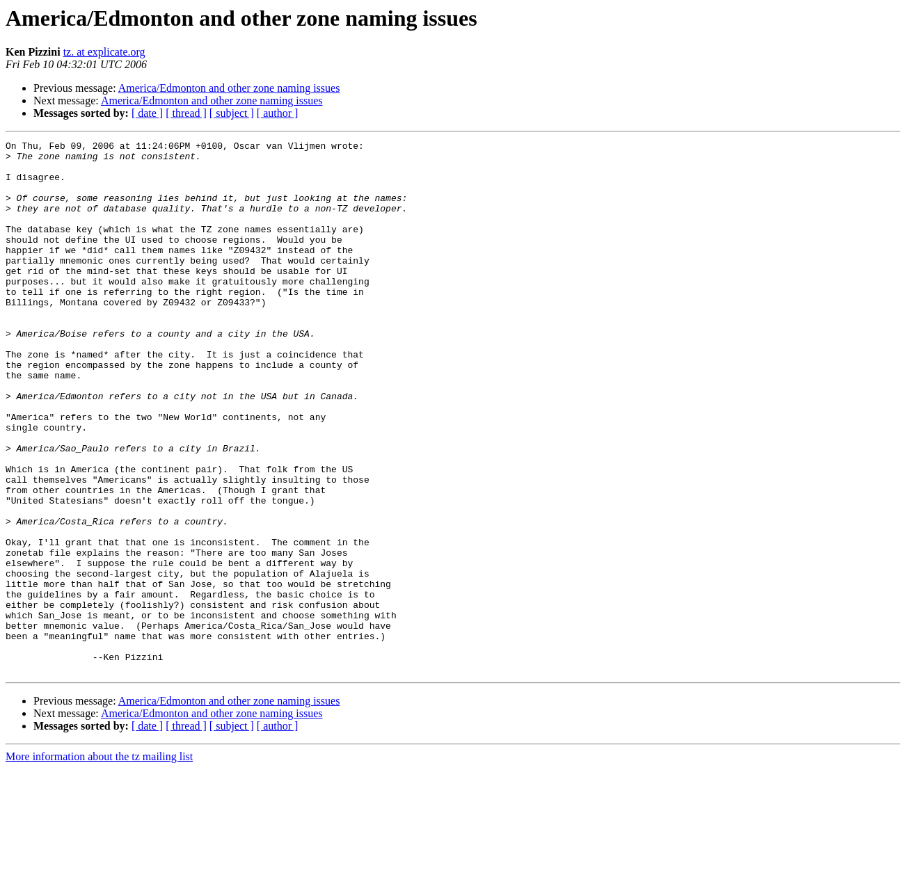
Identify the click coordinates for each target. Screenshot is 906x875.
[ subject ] (231, 113)
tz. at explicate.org (104, 52)
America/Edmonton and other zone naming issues (229, 88)
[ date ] (147, 113)
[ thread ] (186, 113)
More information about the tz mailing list (99, 863)
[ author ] (278, 113)
